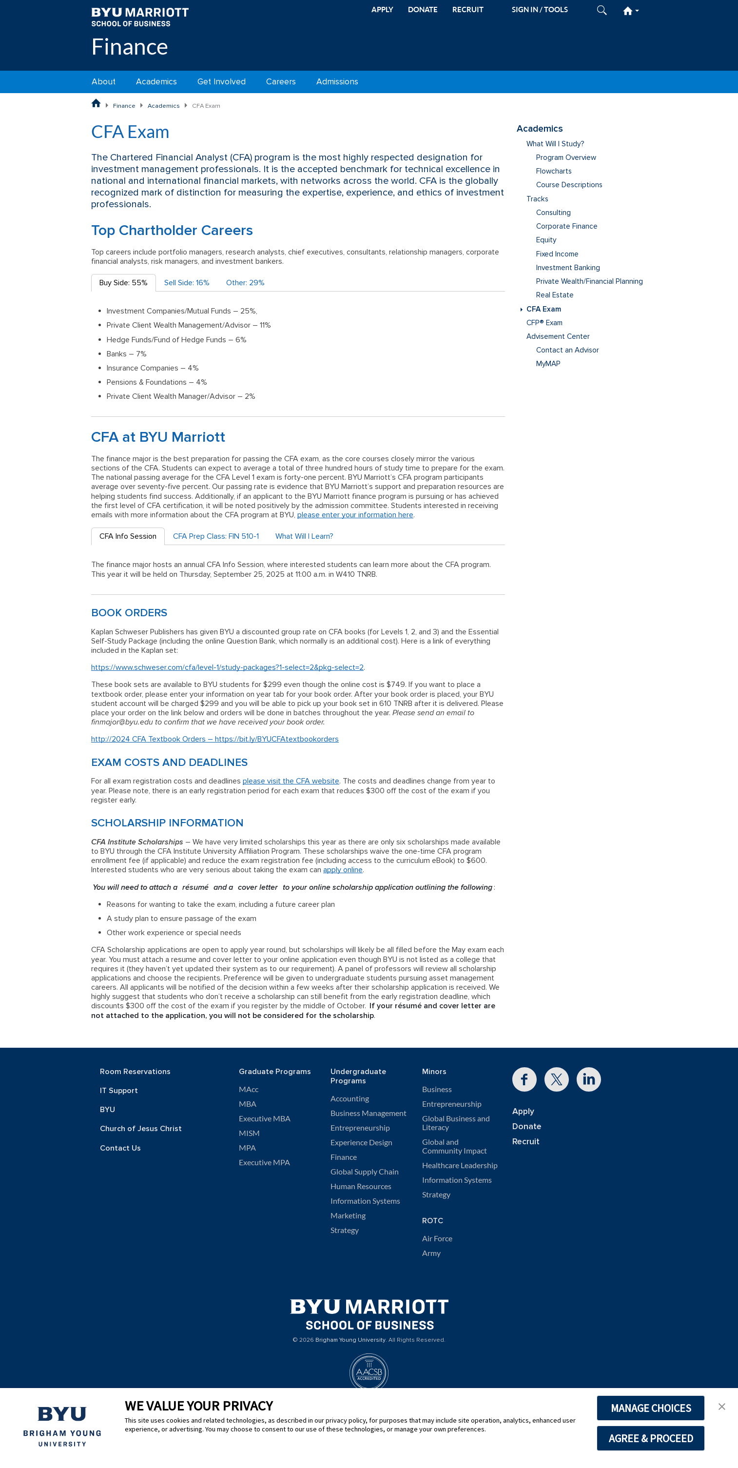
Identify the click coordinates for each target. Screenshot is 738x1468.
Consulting (553, 212)
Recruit (526, 1141)
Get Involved (221, 82)
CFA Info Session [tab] (127, 536)
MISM (249, 1133)
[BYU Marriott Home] (140, 16)
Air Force (437, 1238)
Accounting (349, 1098)
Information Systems (365, 1200)
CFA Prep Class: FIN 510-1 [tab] (216, 536)
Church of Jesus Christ (141, 1129)
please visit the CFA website (291, 781)
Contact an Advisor (567, 350)
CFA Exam (543, 309)
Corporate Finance (567, 226)
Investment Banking (568, 268)
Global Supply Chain (364, 1171)
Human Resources (360, 1186)
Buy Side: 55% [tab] (123, 283)
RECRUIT (468, 9)
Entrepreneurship (360, 1127)
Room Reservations (135, 1072)
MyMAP (548, 364)
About (104, 82)
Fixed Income (557, 254)
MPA (247, 1147)
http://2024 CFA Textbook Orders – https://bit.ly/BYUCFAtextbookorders (215, 739)
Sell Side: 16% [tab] (187, 283)
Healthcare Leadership (460, 1165)
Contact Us (120, 1148)
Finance (129, 46)
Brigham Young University (350, 1340)
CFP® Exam (544, 323)
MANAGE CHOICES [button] (651, 1408)
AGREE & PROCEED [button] (651, 1438)
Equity (546, 240)
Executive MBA (265, 1118)
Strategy (344, 1230)
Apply (523, 1111)
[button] (722, 1405)
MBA (247, 1103)
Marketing (348, 1215)
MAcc (248, 1089)
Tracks (537, 199)
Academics (156, 82)
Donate (527, 1126)
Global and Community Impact (454, 1146)
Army (431, 1253)
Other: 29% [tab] (245, 283)
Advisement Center (558, 336)
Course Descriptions (569, 185)
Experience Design (361, 1142)
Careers (281, 82)
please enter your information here (355, 515)
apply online (343, 870)
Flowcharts (554, 171)
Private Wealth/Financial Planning (589, 281)
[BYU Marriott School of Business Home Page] (96, 103)
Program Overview (566, 157)
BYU (107, 1110)
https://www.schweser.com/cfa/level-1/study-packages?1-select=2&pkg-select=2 (227, 667)
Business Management (368, 1113)
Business (437, 1089)
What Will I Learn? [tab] (304, 536)
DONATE (423, 9)
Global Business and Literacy (456, 1123)
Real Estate (555, 295)
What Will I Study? (555, 144)
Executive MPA (264, 1162)
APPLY (382, 9)
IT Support (119, 1091)
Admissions (337, 82)
